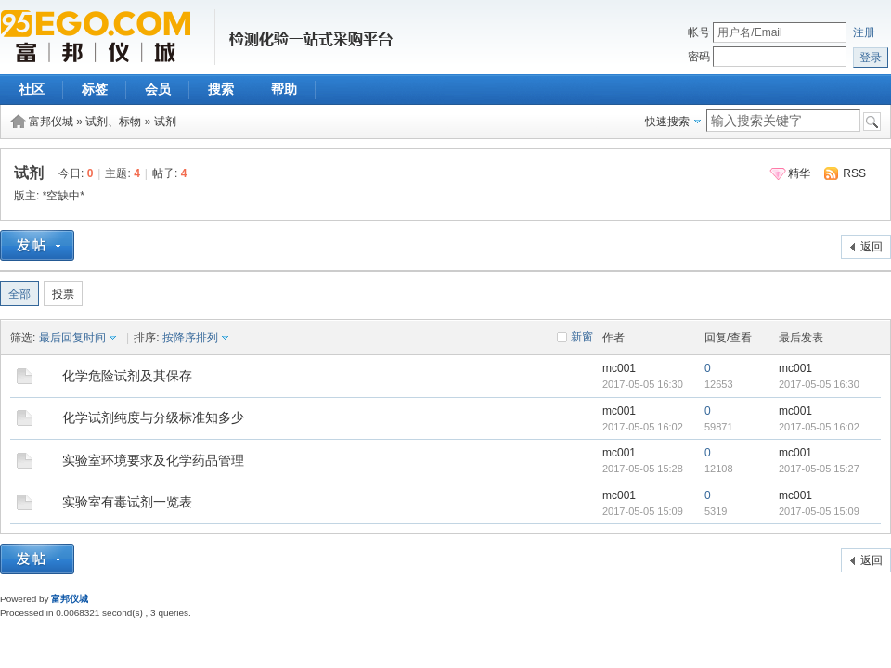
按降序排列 (190, 337)
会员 (158, 89)
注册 (864, 32)
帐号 (699, 32)
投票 (63, 294)
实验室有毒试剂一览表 (127, 502)
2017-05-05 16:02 (819, 426)
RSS (854, 173)
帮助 (284, 89)
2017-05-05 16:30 (819, 384)
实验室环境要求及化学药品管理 (153, 460)
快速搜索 (667, 121)
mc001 (619, 368)
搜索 (221, 89)
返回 (871, 246)
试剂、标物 (113, 121)
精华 (799, 173)
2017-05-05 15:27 (819, 468)
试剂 (165, 121)
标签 (95, 89)
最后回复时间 (72, 337)
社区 (32, 89)
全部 (19, 294)
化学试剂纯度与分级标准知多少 (153, 417)
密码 (699, 56)
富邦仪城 (51, 121)
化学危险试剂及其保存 (127, 375)
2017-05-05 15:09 (819, 511)
